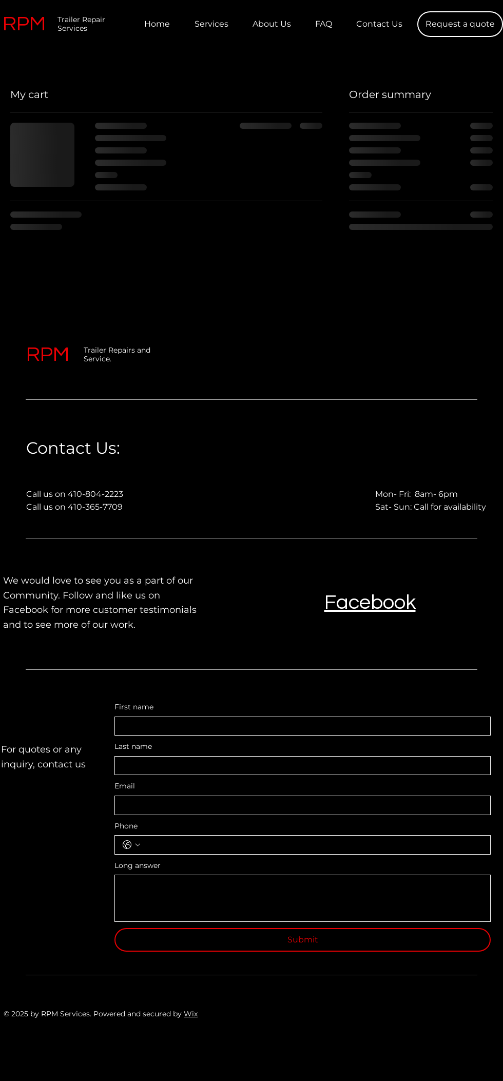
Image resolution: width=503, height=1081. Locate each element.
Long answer (137, 865)
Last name (133, 746)
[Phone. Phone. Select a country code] (131, 845)
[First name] (299, 726)
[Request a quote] (460, 24)
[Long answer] (302, 898)
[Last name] (299, 766)
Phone (126, 826)
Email (124, 785)
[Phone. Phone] (313, 845)
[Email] (299, 805)
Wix (191, 1013)
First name (133, 706)
